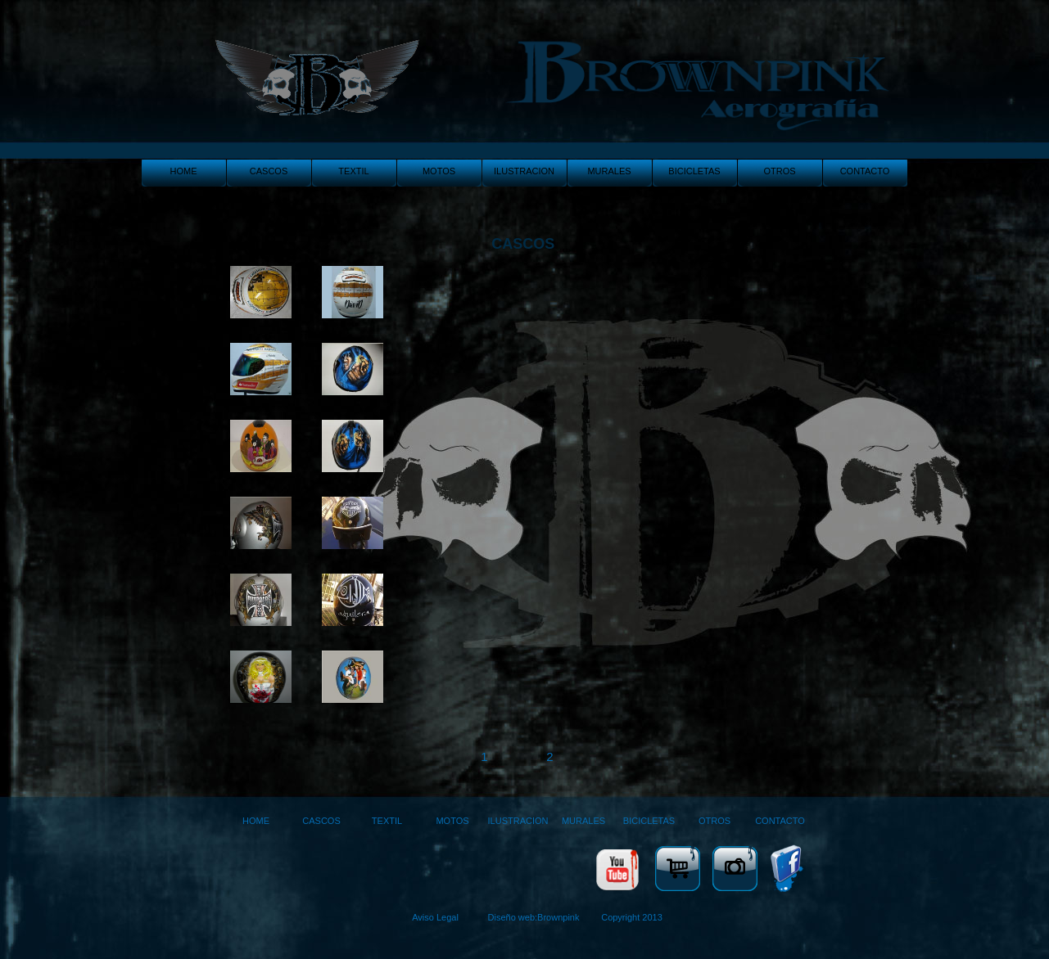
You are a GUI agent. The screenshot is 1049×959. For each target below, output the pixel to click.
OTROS (779, 171)
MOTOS (439, 171)
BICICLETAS (694, 171)
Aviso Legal (435, 917)
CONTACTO (865, 171)
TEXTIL (353, 171)
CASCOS (268, 171)
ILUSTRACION (524, 171)
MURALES (609, 171)
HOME (183, 171)
